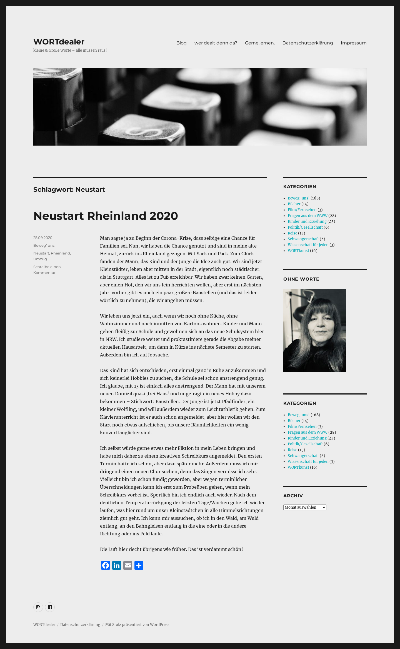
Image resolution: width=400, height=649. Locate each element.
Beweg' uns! (44, 245)
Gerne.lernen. (260, 43)
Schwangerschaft (303, 239)
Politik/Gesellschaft (305, 227)
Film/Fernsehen (302, 210)
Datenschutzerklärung (307, 43)
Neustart (41, 253)
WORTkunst (298, 250)
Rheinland (60, 253)
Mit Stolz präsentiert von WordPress (137, 624)
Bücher (294, 204)
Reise (292, 233)
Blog (181, 43)
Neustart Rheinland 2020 (105, 216)
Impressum (354, 43)
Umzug (40, 259)
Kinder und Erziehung (307, 221)
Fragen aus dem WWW (308, 215)
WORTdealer (58, 41)
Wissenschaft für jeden (308, 245)
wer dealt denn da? (215, 43)
